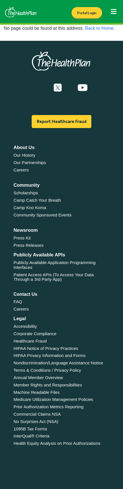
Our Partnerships (30, 162)
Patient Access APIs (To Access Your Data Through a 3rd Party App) (54, 277)
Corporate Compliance (35, 333)
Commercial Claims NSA (37, 414)
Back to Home (99, 28)
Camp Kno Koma (30, 207)
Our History (24, 155)
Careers (21, 169)
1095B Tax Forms (30, 428)
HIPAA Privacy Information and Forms (50, 355)
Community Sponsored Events (43, 214)
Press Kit (22, 237)
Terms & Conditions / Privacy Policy (47, 370)
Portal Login (86, 13)
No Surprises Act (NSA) (36, 421)
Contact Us (25, 294)
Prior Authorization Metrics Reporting (48, 406)
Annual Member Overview (38, 377)
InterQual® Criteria (31, 435)
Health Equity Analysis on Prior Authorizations (57, 443)
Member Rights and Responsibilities (48, 384)
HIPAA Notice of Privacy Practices (46, 348)
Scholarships (26, 192)
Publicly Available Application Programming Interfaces (55, 265)
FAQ (18, 301)
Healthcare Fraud (30, 341)
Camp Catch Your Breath (37, 200)
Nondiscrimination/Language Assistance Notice (58, 362)
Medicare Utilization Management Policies (53, 399)
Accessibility (25, 326)
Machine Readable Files (37, 392)
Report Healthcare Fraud (62, 121)
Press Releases (29, 245)
